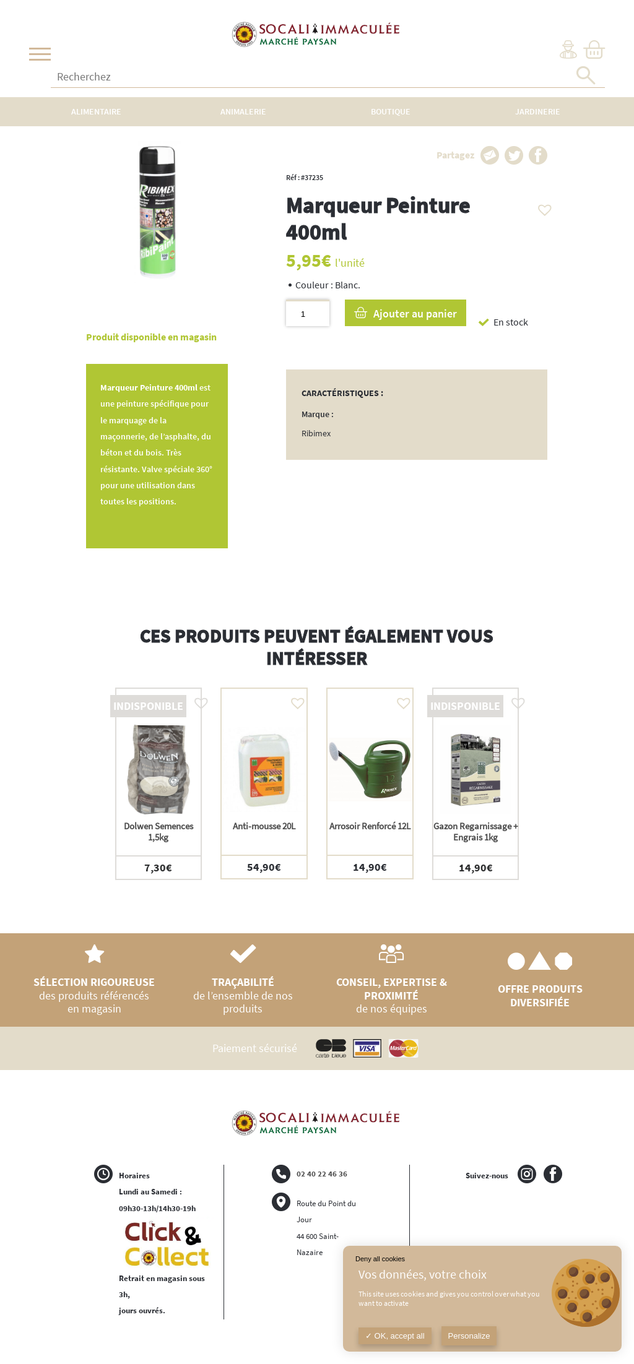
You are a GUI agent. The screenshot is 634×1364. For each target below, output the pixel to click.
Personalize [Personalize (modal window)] (469, 1335)
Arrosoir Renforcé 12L (369, 826)
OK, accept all (395, 1335)
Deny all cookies (380, 1259)
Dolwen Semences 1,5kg (158, 831)
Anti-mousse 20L (264, 826)
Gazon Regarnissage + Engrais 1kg (475, 831)
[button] (541, 206)
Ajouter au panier (415, 313)
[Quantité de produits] (307, 313)
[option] (159, 784)
